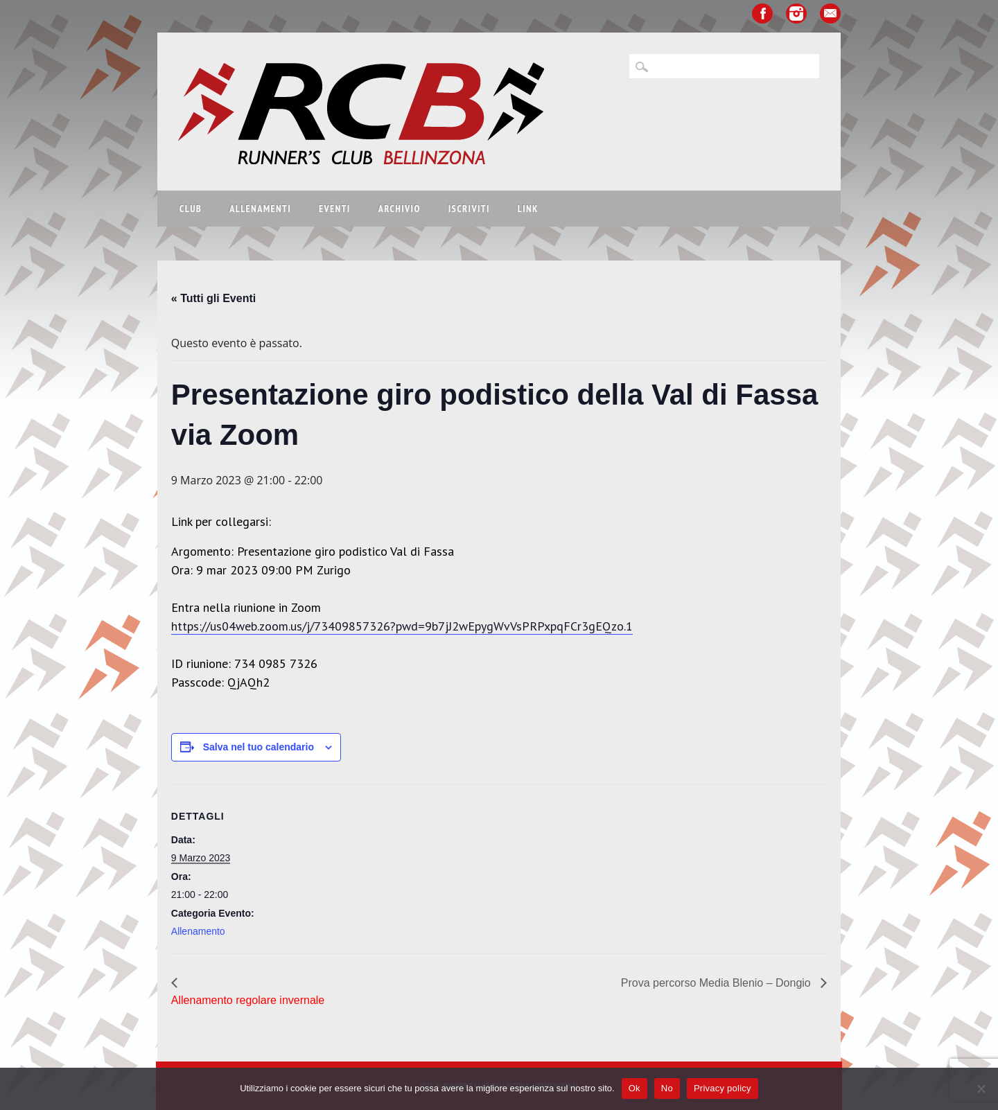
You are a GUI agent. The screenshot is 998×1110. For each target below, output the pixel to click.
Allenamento (198, 931)
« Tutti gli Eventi (213, 298)
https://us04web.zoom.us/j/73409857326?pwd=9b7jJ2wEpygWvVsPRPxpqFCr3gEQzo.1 (402, 626)
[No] (981, 1088)
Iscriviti (469, 208)
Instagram (796, 13)
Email (830, 13)
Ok (634, 1088)
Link (528, 208)
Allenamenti (260, 208)
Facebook (762, 13)
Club (191, 208)
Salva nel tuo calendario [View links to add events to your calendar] (258, 746)
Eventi (335, 208)
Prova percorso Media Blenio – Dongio (717, 983)
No (667, 1088)
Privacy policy (722, 1088)
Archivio (399, 208)
